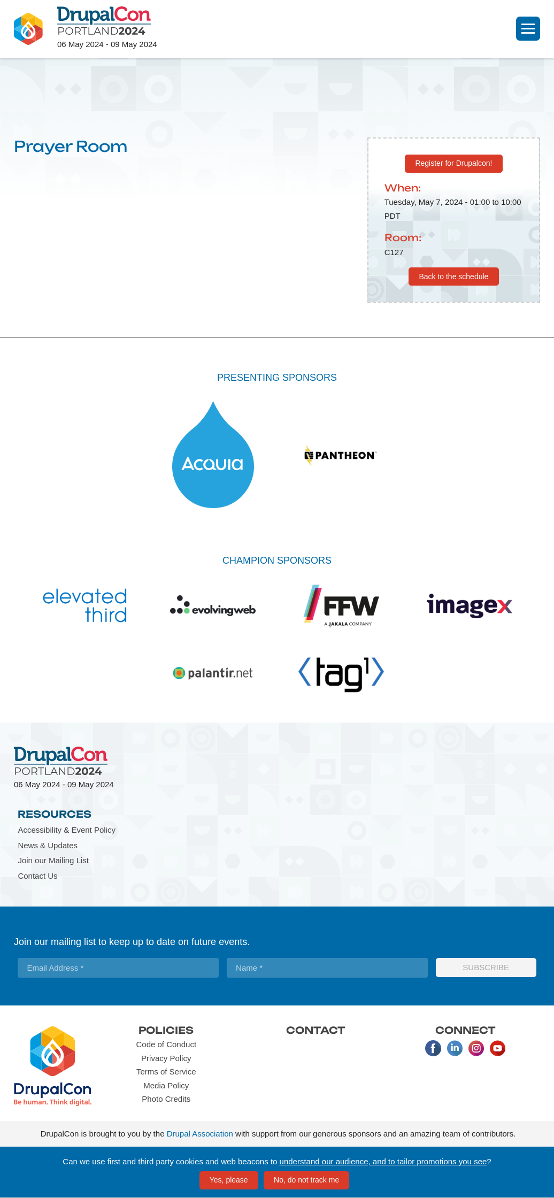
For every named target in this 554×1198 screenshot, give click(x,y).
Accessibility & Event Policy (67, 829)
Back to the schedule (453, 276)
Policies (166, 1030)
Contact (315, 1030)
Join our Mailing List (53, 860)
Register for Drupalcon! (453, 163)
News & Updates (48, 845)
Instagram (476, 1048)
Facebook (433, 1048)
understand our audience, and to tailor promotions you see (383, 1161)
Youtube (497, 1048)
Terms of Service (166, 1071)
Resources (54, 814)
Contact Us (37, 875)
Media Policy (166, 1085)
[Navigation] (528, 29)
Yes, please (229, 1180)
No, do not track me (306, 1180)
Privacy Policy (166, 1058)
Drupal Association (200, 1133)
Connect (465, 1030)
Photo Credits (166, 1098)
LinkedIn (455, 1048)
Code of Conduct (166, 1044)
